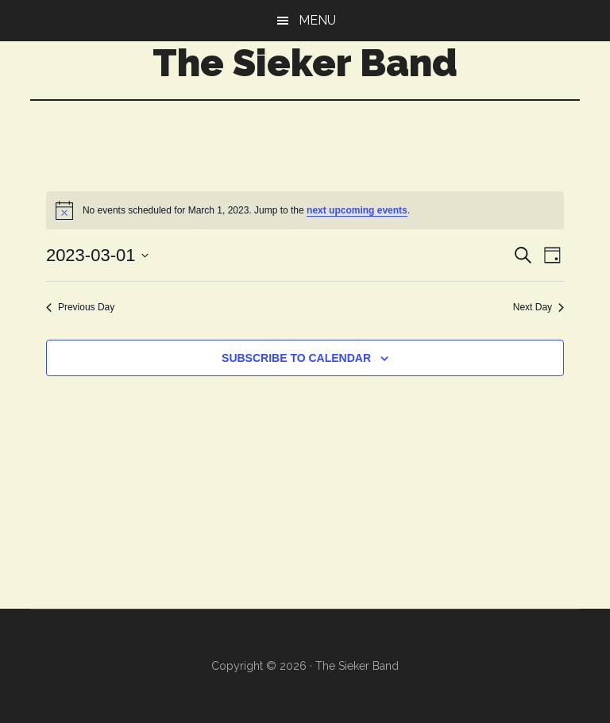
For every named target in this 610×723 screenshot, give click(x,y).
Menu (317, 20)
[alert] (305, 210)
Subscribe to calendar (296, 358)
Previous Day (80, 307)
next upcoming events (357, 210)
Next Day (538, 307)
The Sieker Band (305, 62)
